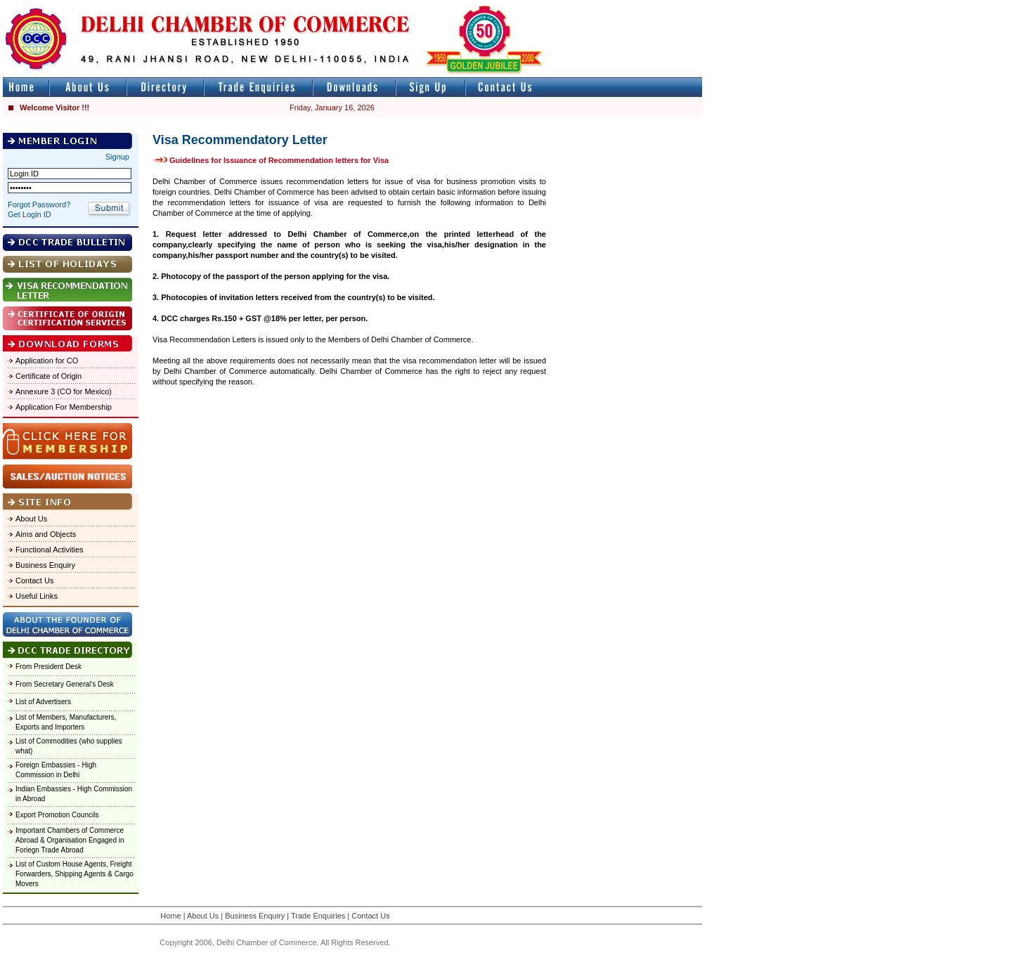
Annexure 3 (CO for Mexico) (63, 391)
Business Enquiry (45, 565)
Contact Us (34, 580)
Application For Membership (63, 407)
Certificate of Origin (48, 376)
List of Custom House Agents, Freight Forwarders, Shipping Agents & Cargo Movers (74, 874)
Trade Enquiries (318, 916)
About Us (31, 518)
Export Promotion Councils (56, 815)
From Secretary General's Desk (64, 684)
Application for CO (46, 360)
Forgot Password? (39, 204)
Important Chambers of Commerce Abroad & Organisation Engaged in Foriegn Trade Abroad (69, 840)
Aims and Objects (45, 534)
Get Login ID (29, 214)
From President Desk (48, 666)
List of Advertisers (43, 702)
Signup (117, 157)
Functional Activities (49, 549)
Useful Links (36, 596)
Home (170, 916)
